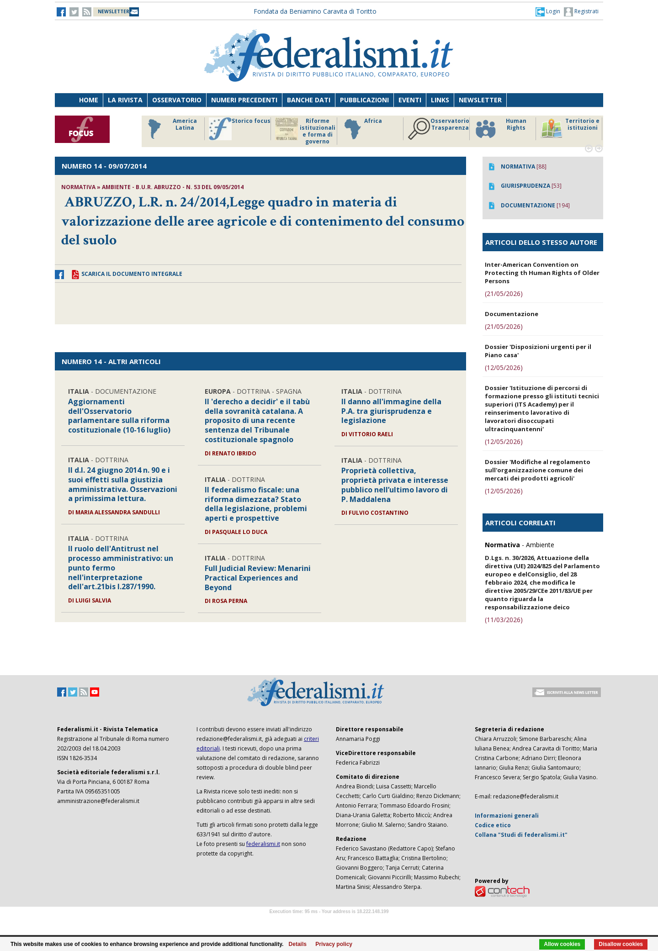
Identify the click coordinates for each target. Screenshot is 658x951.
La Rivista (125, 99)
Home (88, 99)
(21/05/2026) (504, 293)
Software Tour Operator (329, 922)
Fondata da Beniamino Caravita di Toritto (315, 11)
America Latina (170, 128)
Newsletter (480, 99)
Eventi (409, 99)
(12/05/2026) (504, 367)
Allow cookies (562, 944)
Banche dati (308, 99)
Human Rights (500, 128)
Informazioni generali (507, 815)
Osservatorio (177, 99)
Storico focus (240, 128)
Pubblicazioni (364, 99)
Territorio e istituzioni (570, 128)
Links (440, 99)
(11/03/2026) (504, 619)
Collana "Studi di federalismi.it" (521, 835)
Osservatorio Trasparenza (438, 128)
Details (298, 944)
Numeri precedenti (244, 99)
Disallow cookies (621, 944)
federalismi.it (263, 844)
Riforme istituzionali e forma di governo (305, 131)
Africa (361, 128)
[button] (548, 11)
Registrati (581, 11)
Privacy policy (333, 944)
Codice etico (493, 825)
